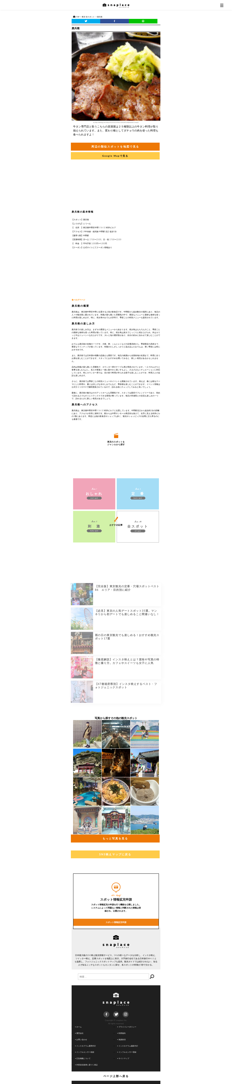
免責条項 (121, 1039)
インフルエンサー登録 (126, 1052)
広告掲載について (83, 1058)
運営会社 (79, 1033)
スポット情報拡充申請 (116, 960)
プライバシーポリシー (126, 1027)
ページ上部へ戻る (116, 1076)
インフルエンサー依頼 (84, 1052)
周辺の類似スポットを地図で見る (115, 146)
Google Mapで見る (115, 155)
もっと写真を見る (115, 838)
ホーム (78, 1027)
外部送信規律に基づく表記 (86, 1065)
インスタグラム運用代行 (85, 1046)
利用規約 (121, 1033)
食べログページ (78, 300)
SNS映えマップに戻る (115, 854)
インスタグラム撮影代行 (127, 1046)
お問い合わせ (81, 1039)
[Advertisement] (116, 185)
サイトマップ (123, 1058)
